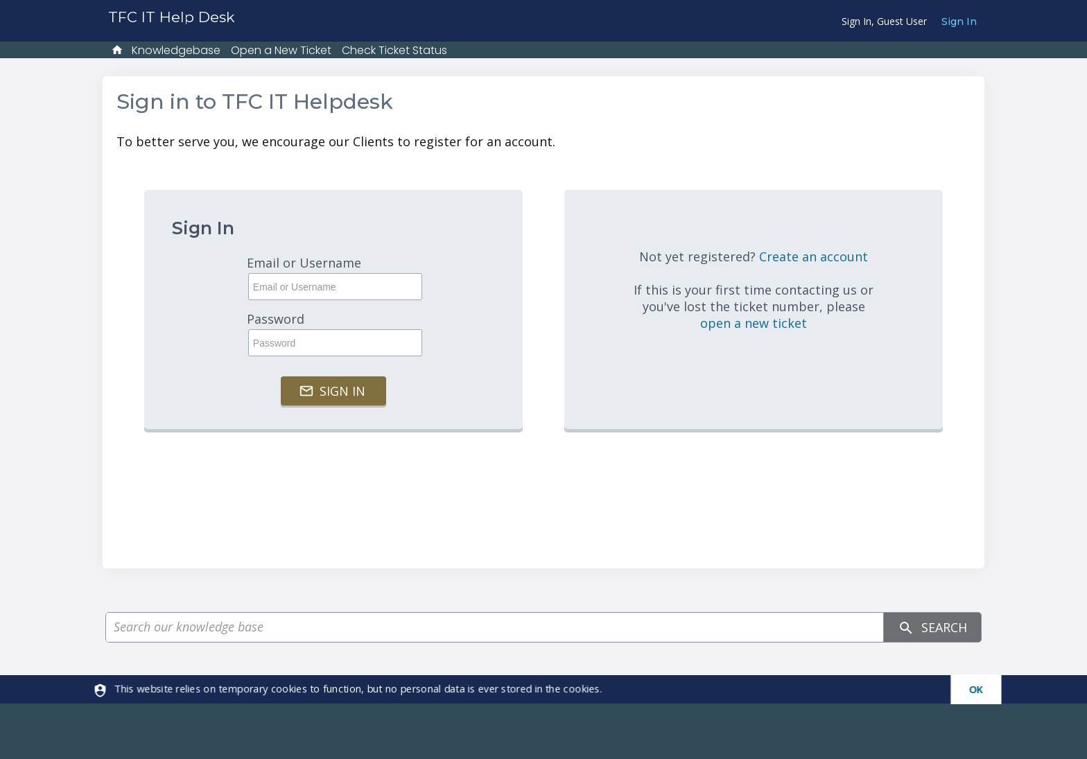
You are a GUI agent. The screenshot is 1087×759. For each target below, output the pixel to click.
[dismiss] (970, 689)
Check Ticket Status (394, 50)
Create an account (813, 256)
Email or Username (333, 277)
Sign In (959, 21)
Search (932, 627)
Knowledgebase (176, 50)
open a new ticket (753, 323)
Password (333, 333)
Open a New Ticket (281, 50)
